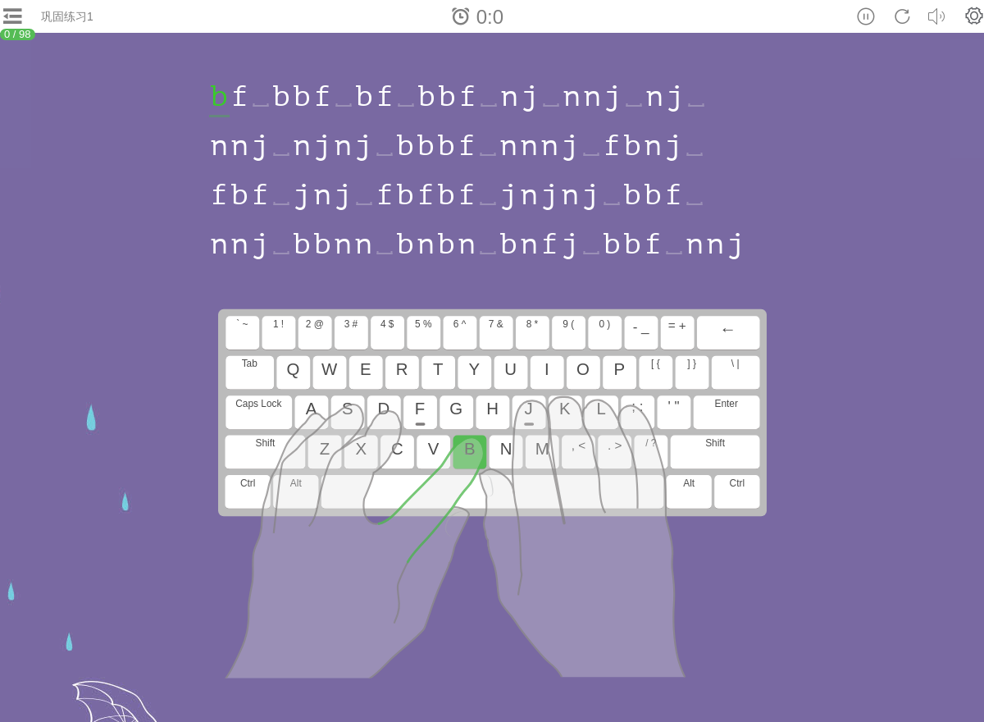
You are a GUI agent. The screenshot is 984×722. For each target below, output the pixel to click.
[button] (974, 15)
